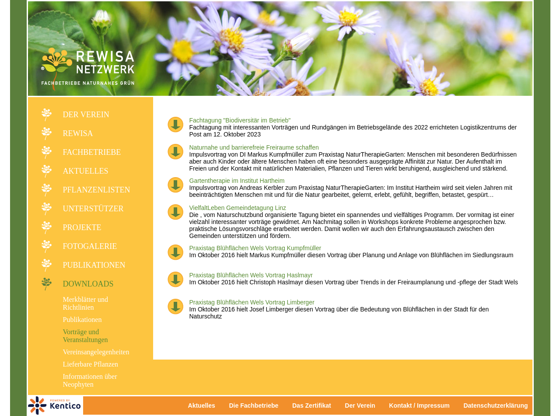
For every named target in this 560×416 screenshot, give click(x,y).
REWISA (78, 133)
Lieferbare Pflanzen (91, 364)
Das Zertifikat (311, 405)
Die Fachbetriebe (253, 405)
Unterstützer (93, 208)
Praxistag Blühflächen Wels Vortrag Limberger (252, 302)
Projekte (82, 227)
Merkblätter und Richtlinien (85, 303)
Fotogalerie (90, 246)
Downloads (88, 284)
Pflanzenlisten (96, 189)
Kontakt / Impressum (422, 405)
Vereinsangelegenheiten (96, 352)
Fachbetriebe (92, 152)
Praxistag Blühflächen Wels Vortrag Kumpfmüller (255, 248)
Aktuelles (85, 171)
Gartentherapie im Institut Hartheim (237, 180)
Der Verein (86, 114)
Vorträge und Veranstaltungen (85, 335)
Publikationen (94, 265)
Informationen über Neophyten (90, 380)
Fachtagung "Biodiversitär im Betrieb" (240, 120)
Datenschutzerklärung (495, 405)
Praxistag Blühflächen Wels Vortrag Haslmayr (251, 275)
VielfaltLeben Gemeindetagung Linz (238, 207)
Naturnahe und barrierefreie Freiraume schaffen (254, 147)
